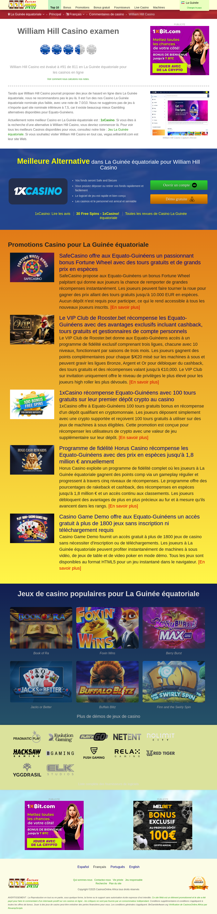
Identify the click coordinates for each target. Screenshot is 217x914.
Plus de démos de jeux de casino (108, 716)
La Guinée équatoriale (26, 14)
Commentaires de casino (106, 14)
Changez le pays (194, 8)
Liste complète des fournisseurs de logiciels (108, 784)
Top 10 (54, 7)
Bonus (67, 7)
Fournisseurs (122, 7)
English (134, 867)
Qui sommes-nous (82, 880)
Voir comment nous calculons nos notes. (68, 79)
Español (83, 867)
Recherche (101, 883)
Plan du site (115, 883)
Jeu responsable (133, 880)
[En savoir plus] (125, 307)
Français (75, 14)
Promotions (82, 7)
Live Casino (141, 7)
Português (118, 867)
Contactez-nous (102, 880)
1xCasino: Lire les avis (52, 214)
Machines (159, 7)
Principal (55, 14)
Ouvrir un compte (176, 185)
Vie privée (118, 880)
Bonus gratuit (102, 7)
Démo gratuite (176, 199)
